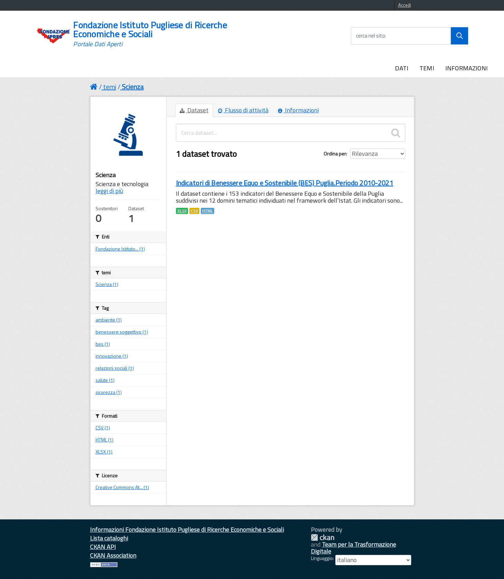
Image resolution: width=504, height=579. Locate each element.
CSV (194, 211)
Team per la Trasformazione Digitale (353, 548)
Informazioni (298, 110)
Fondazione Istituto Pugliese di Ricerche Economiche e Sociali (150, 34)
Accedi (404, 5)
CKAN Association (113, 555)
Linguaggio (322, 558)
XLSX (182, 211)
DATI (401, 68)
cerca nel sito (370, 35)
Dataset (194, 110)
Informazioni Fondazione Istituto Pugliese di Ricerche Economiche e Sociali (187, 529)
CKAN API (103, 546)
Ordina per (335, 153)
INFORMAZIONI (466, 68)
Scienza (133, 86)
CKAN (322, 537)
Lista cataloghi (109, 538)
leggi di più (109, 190)
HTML (207, 211)
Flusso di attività (243, 110)
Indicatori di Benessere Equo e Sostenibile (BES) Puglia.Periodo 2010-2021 (284, 182)
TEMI (426, 68)
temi (109, 86)
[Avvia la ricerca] (459, 35)
